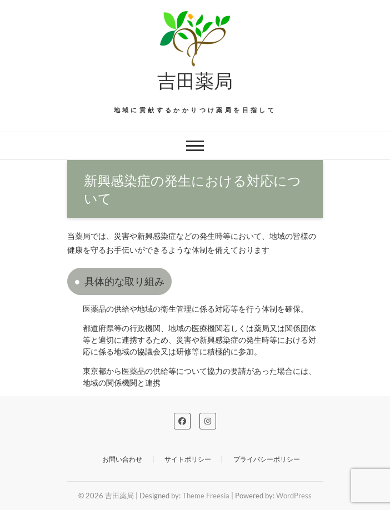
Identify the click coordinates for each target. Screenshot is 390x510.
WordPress (294, 495)
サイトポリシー (187, 459)
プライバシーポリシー (266, 459)
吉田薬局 (195, 80)
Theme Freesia (205, 495)
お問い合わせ (122, 459)
